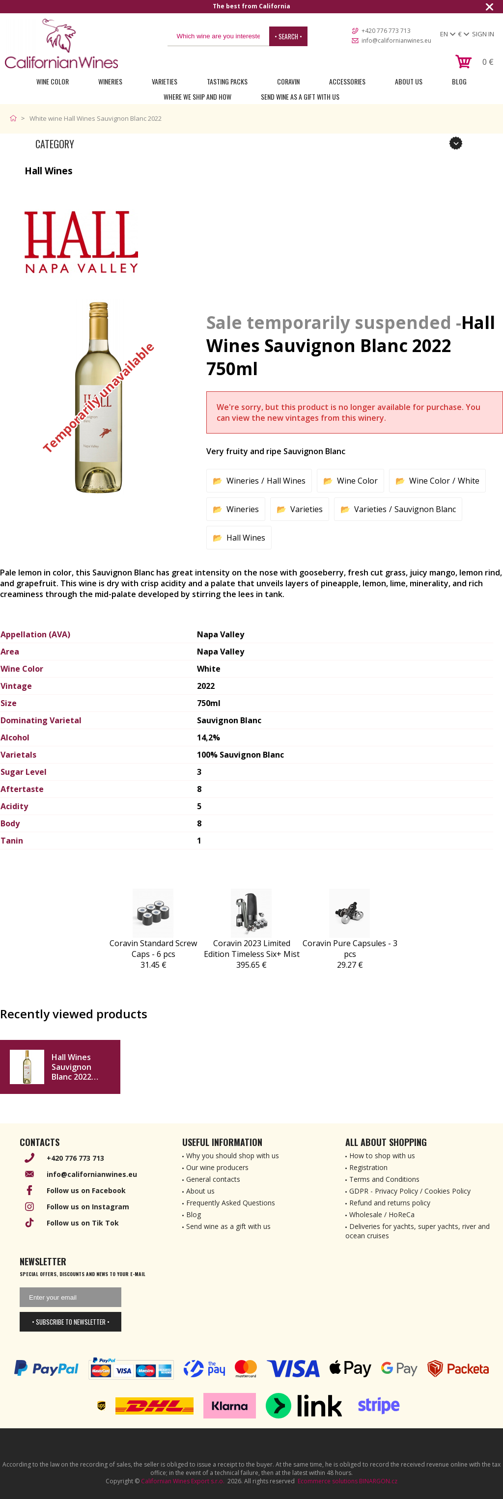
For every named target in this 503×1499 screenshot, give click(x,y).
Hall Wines (286, 480)
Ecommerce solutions (328, 1481)
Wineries (110, 81)
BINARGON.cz (378, 1481)
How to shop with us (382, 1155)
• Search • (288, 36)
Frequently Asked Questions (230, 1202)
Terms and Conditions (384, 1179)
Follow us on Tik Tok (83, 1222)
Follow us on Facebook (86, 1190)
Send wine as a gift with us (300, 96)
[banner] (61, 43)
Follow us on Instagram (88, 1206)
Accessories (347, 81)
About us (200, 1191)
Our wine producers (217, 1167)
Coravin (288, 81)
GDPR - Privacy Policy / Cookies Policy (410, 1191)
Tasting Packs (227, 81)
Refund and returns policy (389, 1202)
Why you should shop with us (232, 1155)
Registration (368, 1167)
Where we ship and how (197, 96)
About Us (408, 81)
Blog (459, 81)
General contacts (213, 1179)
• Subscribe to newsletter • (71, 1322)
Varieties (164, 81)
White (468, 480)
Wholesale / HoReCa (382, 1214)
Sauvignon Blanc (425, 509)
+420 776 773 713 (386, 31)
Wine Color (52, 81)
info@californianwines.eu (396, 40)
